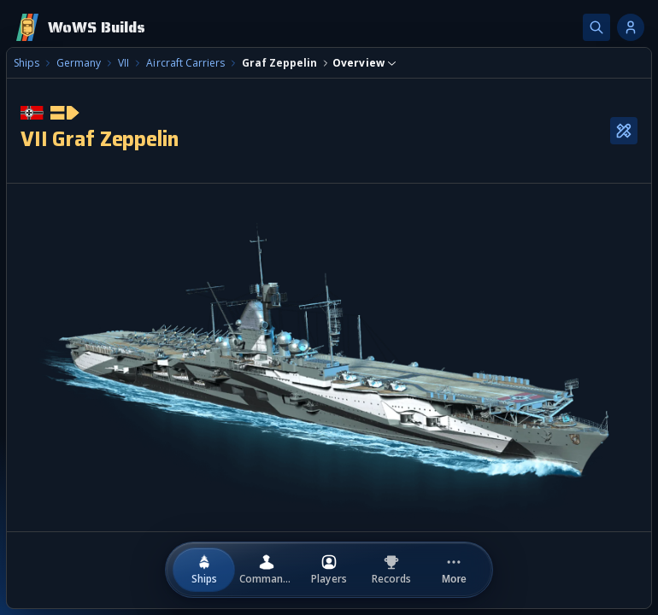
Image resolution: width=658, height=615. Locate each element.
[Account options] (630, 27)
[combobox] (363, 63)
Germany (78, 63)
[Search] (596, 27)
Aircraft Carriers (185, 63)
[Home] (79, 27)
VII (123, 63)
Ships (26, 63)
